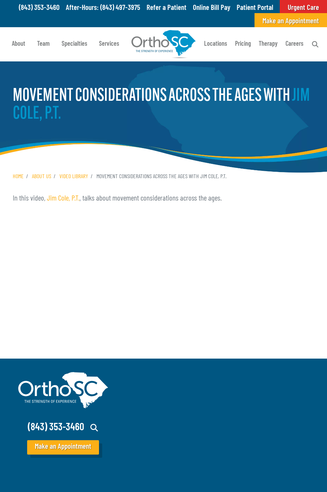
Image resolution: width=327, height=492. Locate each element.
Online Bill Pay (211, 8)
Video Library (73, 177)
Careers (294, 44)
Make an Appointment (290, 21)
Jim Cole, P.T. (63, 198)
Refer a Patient (166, 8)
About (18, 44)
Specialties (74, 44)
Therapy (268, 44)
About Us (41, 177)
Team (43, 44)
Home (18, 177)
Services (109, 44)
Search (315, 44)
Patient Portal (255, 8)
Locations (215, 44)
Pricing (243, 44)
